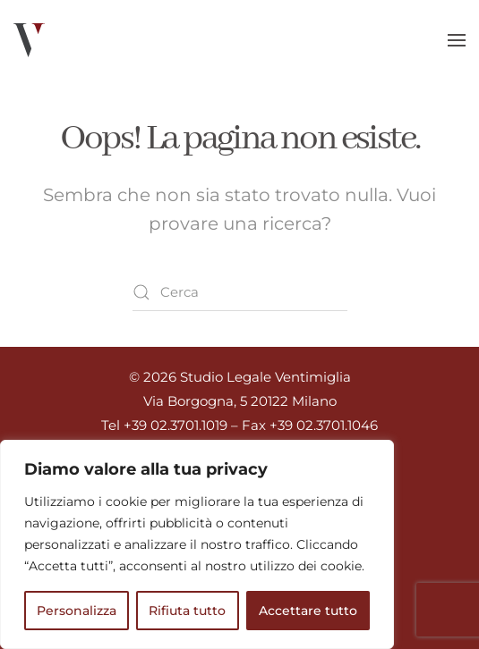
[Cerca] (240, 292)
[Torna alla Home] (29, 40)
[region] (197, 544)
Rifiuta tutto (187, 611)
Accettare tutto (308, 611)
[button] (457, 40)
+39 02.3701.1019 (175, 425)
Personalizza (76, 611)
